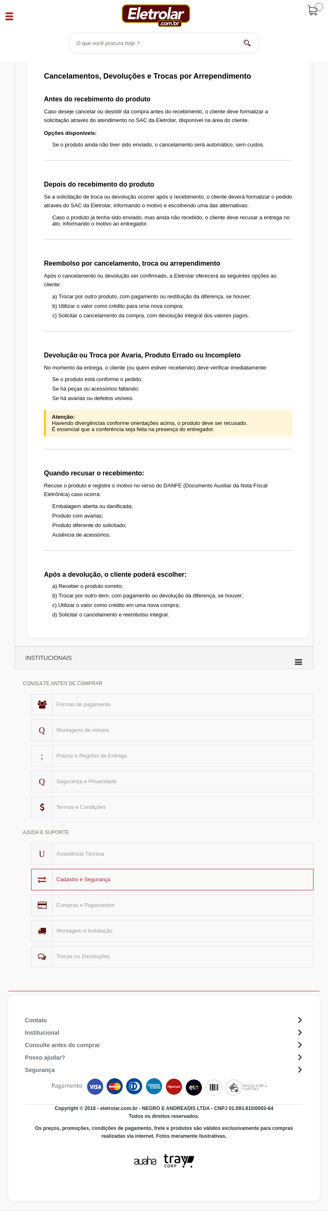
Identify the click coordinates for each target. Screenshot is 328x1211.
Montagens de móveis (82, 730)
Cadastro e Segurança (83, 879)
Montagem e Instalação (84, 931)
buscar (247, 43)
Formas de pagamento (83, 704)
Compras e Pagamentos (85, 905)
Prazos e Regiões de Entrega (91, 756)
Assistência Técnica (80, 854)
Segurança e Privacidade (86, 781)
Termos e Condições (81, 807)
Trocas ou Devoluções (83, 956)
